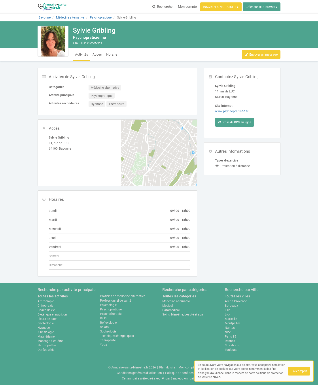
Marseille (231, 319)
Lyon (228, 314)
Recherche (162, 7)
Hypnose (44, 327)
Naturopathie (47, 345)
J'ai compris (299, 371)
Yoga (103, 344)
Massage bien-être (50, 341)
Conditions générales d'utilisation (139, 373)
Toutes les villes (237, 296)
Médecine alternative (176, 301)
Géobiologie (46, 323)
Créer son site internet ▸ (262, 7)
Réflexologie (108, 322)
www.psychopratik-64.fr (231, 111)
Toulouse (231, 349)
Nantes (230, 327)
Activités (81, 54)
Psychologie (108, 305)
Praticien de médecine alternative (122, 296)
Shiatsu (105, 327)
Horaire (111, 54)
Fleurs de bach (47, 319)
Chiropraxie (45, 305)
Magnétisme (46, 336)
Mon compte (187, 7)
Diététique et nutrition (52, 314)
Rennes (230, 341)
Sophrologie (108, 331)
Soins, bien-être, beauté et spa (182, 314)
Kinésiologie (46, 332)
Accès (97, 54)
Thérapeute (108, 340)
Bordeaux (231, 305)
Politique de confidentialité (183, 373)
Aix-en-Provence (236, 301)
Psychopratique (111, 309)
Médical (167, 305)
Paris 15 (230, 336)
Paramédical (171, 310)
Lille (227, 310)
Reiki (103, 318)
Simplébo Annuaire (183, 378)
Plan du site (167, 367)
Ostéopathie (46, 349)
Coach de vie (46, 310)
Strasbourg (232, 345)
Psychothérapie (110, 314)
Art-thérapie (46, 301)
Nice (228, 332)
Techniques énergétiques (117, 336)
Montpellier (232, 323)
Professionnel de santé (115, 300)
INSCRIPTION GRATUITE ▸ (221, 7)
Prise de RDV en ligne (234, 122)
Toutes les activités (53, 296)
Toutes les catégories (179, 296)
